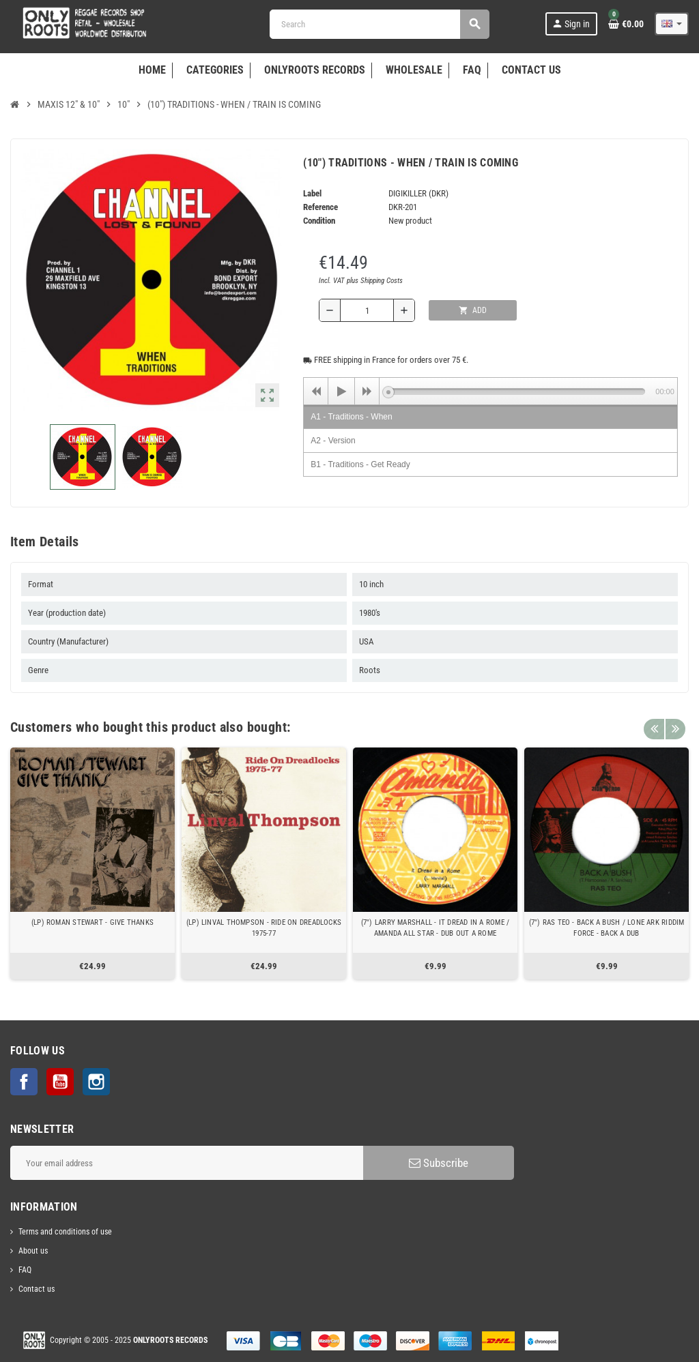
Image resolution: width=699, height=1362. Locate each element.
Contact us (36, 1289)
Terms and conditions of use (65, 1232)
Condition (319, 221)
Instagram (96, 1081)
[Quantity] (367, 310)
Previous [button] (654, 723)
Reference (320, 207)
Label (312, 193)
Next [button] (675, 723)
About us (33, 1251)
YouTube (60, 1081)
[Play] (341, 391)
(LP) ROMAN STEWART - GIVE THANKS (92, 922)
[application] (490, 390)
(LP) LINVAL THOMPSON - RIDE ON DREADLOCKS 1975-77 (263, 928)
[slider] (516, 391)
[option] (92, 863)
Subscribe (438, 1163)
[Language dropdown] (671, 24)
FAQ (24, 1270)
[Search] (379, 24)
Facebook (24, 1081)
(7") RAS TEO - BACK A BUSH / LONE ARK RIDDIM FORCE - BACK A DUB (607, 928)
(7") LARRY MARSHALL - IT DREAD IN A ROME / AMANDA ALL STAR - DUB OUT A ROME (435, 928)
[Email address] (186, 1163)
